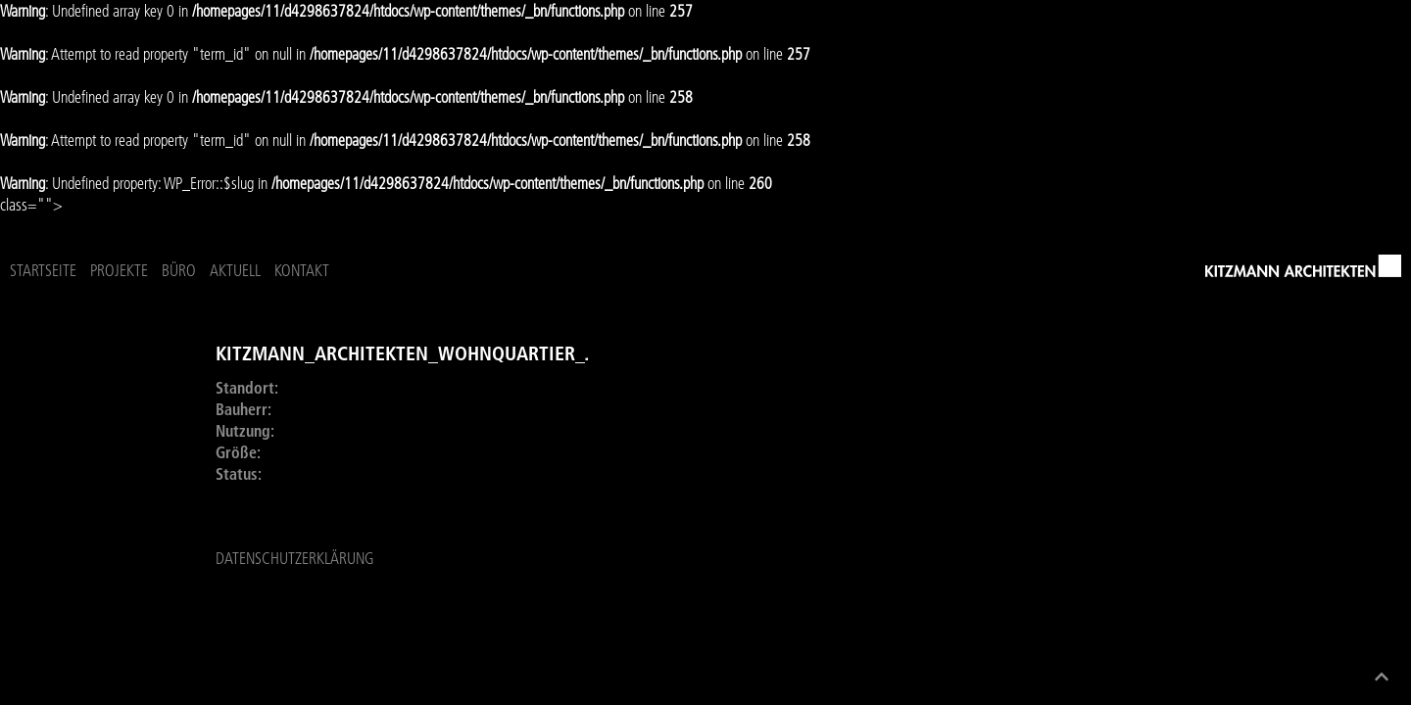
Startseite (249, 274)
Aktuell (440, 274)
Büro (384, 274)
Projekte (325, 274)
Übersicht (82, 342)
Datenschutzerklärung (294, 568)
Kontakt (507, 274)
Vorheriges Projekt (114, 400)
